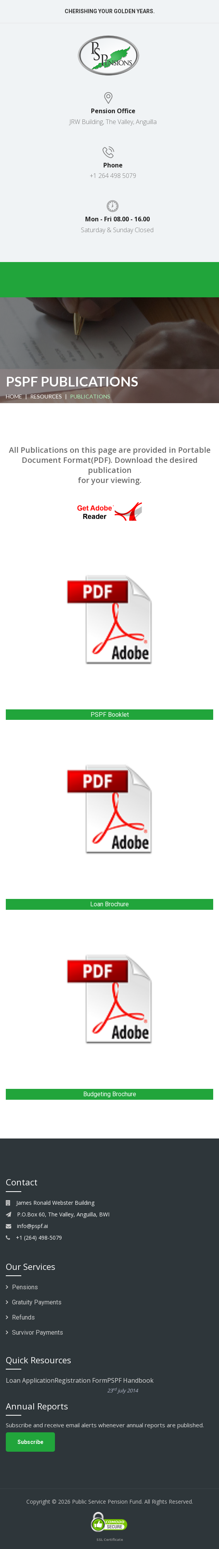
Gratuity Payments (34, 1302)
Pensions (22, 1287)
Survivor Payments (34, 1332)
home (14, 396)
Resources (46, 396)
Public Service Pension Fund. (107, 1501)
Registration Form (81, 1380)
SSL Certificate (109, 1539)
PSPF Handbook (145, 1385)
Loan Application (30, 1380)
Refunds (20, 1317)
